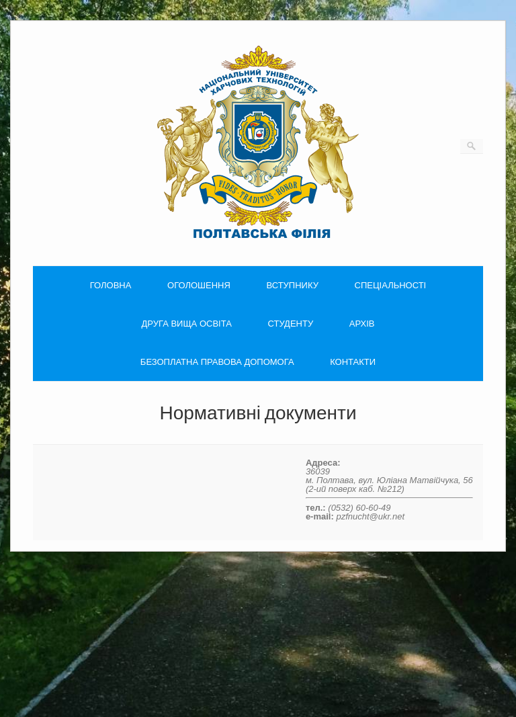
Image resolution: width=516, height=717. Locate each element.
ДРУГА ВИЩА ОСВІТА (187, 324)
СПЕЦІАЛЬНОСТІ (391, 285)
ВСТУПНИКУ (292, 285)
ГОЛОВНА (111, 285)
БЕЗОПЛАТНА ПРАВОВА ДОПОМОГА (217, 362)
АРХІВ (362, 324)
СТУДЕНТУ (291, 324)
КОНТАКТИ (353, 362)
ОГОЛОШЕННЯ (198, 285)
